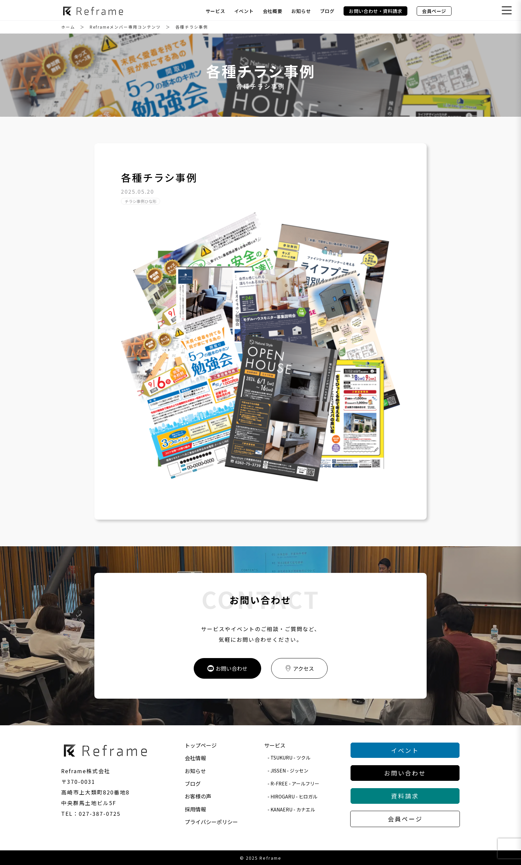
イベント (244, 11)
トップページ (201, 745)
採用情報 (195, 809)
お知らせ (301, 11)
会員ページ (434, 11)
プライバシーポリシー (211, 822)
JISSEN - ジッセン (289, 770)
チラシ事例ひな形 (140, 201)
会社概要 (272, 11)
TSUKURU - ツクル (290, 757)
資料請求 (405, 795)
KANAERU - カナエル (292, 809)
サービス (215, 11)
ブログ (327, 11)
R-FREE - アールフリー (294, 783)
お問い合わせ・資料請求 (375, 11)
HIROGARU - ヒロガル (293, 796)
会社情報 (195, 758)
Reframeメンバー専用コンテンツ (125, 27)
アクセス (299, 668)
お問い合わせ (227, 668)
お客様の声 (198, 796)
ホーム (68, 27)
